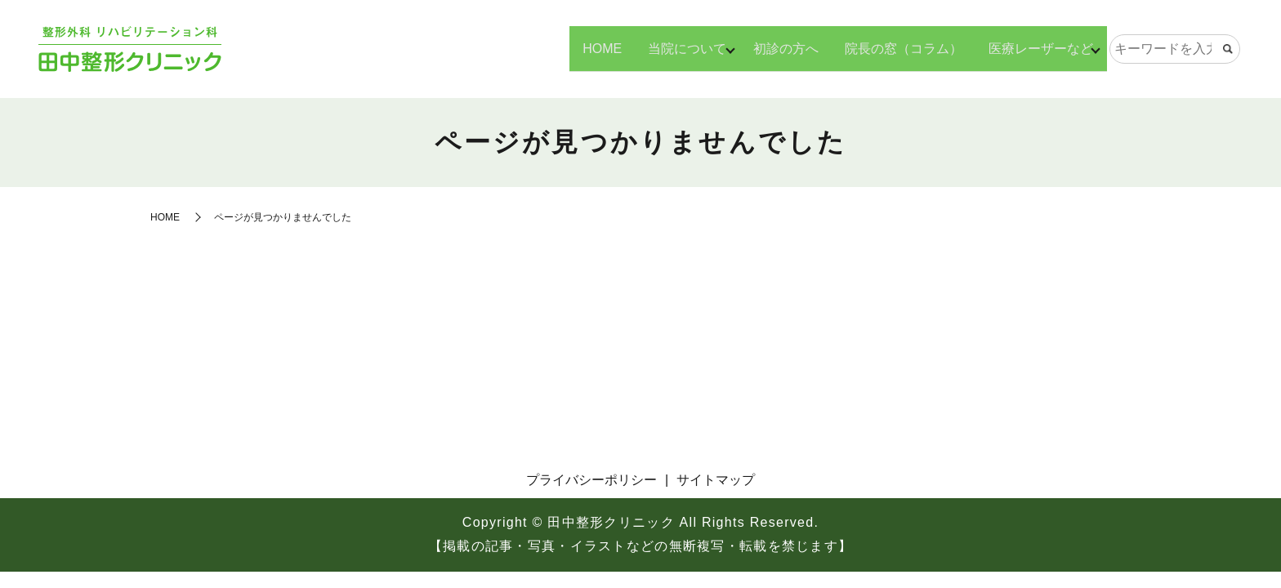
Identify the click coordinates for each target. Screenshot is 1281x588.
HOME (590, 48)
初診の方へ (780, 48)
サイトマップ (715, 480)
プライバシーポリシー (591, 480)
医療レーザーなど (1035, 48)
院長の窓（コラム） (898, 48)
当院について (675, 48)
